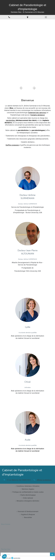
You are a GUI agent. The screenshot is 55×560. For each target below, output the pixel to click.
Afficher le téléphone (44, 480)
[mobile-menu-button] (46, 17)
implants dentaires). (38, 115)
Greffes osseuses (12, 145)
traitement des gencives (37, 113)
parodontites (10, 120)
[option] (27, 52)
